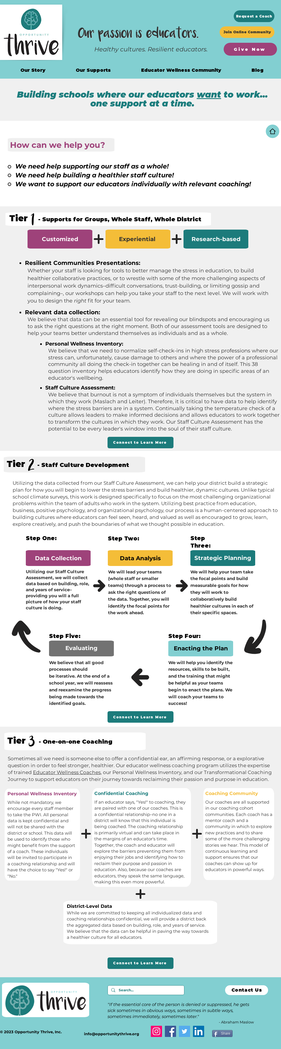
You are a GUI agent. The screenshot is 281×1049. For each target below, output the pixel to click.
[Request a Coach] (254, 16)
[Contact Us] (246, 990)
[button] (181, 70)
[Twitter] (184, 1031)
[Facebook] (170, 1031)
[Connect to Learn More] (140, 442)
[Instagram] (156, 1031)
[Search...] (145, 990)
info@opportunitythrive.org (111, 1033)
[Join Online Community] (247, 32)
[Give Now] (250, 49)
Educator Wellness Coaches (67, 772)
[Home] (272, 131)
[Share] (222, 1033)
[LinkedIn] (198, 1031)
